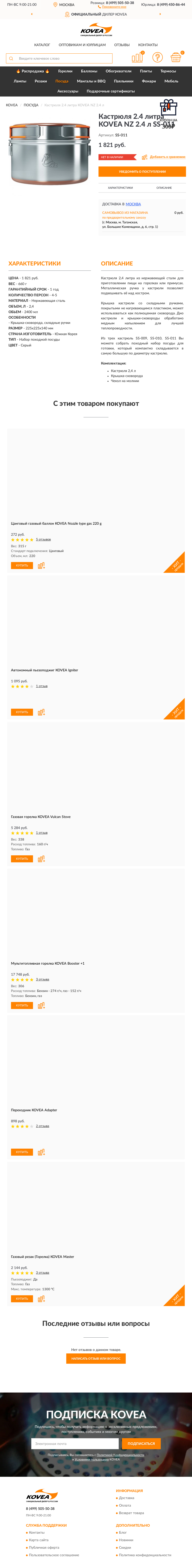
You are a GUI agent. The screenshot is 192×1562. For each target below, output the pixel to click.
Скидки (125, 1548)
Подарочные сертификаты (111, 91)
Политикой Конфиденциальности (120, 1454)
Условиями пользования (92, 1459)
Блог (123, 1533)
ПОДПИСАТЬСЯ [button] (141, 1444)
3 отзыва (42, 979)
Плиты (146, 71)
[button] (112, 6)
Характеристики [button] (120, 188)
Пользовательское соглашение (54, 1555)
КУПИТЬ (22, 565)
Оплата (125, 1506)
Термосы (168, 71)
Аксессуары (68, 91)
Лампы (20, 81)
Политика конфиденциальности (145, 1555)
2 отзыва (42, 1126)
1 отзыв (42, 686)
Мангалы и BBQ (91, 81)
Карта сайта (38, 1540)
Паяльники (124, 81)
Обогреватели (119, 71)
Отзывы (122, 45)
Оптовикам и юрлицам (82, 45)
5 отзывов (43, 539)
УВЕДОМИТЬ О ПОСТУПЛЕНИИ (142, 171)
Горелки (65, 71)
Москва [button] (133, 204)
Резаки (41, 81)
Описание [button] (164, 188)
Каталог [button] (42, 45)
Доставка (126, 1498)
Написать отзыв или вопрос (96, 1358)
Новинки (126, 1540)
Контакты (148, 45)
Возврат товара (131, 1513)
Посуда (62, 81)
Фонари (149, 81)
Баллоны (89, 71)
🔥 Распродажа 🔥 (33, 71)
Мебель (171, 81)
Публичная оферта (44, 1548)
